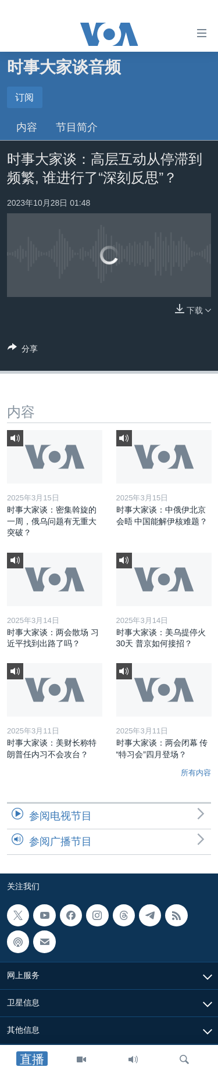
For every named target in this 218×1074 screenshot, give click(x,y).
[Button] (23, 350)
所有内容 (196, 772)
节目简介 (77, 127)
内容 (26, 127)
